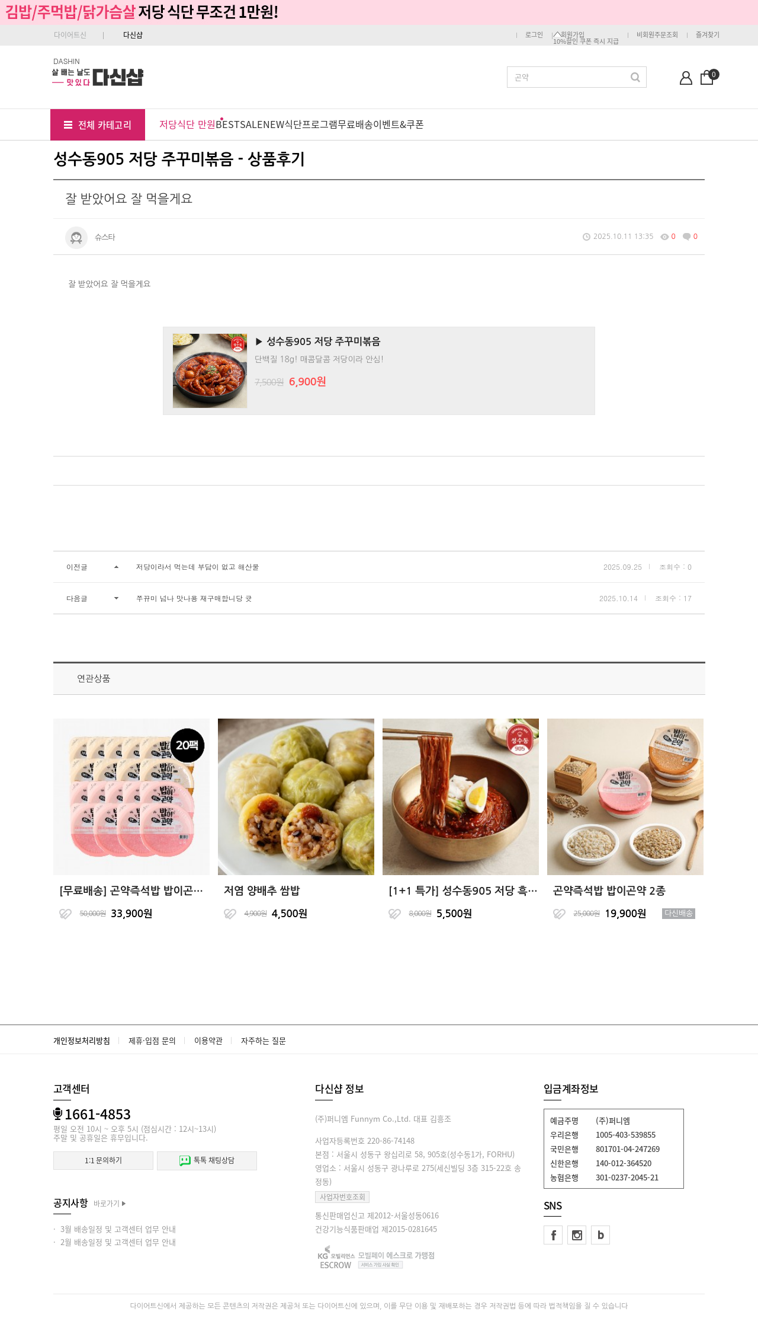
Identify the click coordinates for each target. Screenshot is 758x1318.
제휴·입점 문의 (152, 1040)
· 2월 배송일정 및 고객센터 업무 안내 (114, 1241)
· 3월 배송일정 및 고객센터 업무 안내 (114, 1228)
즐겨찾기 (708, 34)
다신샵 (133, 35)
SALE (251, 124)
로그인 (534, 34)
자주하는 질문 (263, 1040)
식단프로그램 (311, 124)
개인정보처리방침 (81, 1040)
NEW (273, 124)
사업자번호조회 (342, 1197)
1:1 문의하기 (103, 1160)
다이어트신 (70, 35)
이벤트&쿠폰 (398, 124)
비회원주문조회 (657, 34)
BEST (228, 124)
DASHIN (66, 61)
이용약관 (208, 1040)
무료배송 (355, 124)
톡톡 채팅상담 (206, 1160)
